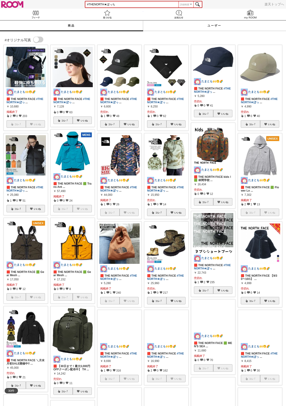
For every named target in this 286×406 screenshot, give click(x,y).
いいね (37, 209)
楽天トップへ (274, 4)
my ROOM (250, 14)
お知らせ (179, 14)
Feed (36, 14)
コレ (17, 209)
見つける (107, 14)
